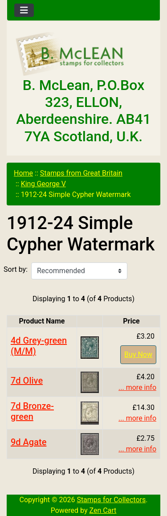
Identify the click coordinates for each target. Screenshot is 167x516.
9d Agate (28, 442)
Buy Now (138, 354)
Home (23, 173)
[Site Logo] (83, 54)
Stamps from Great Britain (81, 173)
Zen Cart (102, 510)
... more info (137, 387)
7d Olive (27, 380)
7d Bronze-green (32, 411)
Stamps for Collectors (111, 500)
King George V (43, 184)
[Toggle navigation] (24, 10)
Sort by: (16, 269)
